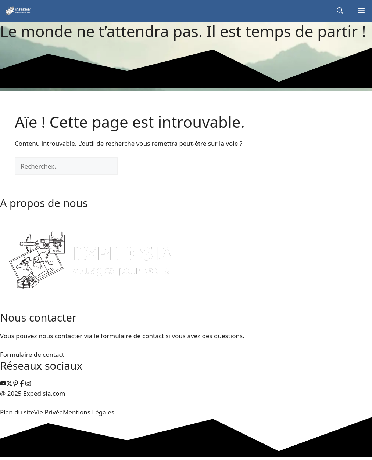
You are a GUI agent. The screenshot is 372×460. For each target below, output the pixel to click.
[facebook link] (22, 384)
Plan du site (17, 412)
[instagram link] (3, 384)
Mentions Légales (88, 412)
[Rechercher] (130, 166)
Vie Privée (48, 412)
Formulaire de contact (32, 354)
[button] (340, 11)
